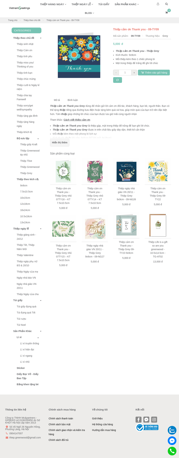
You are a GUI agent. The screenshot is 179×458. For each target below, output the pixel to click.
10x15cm (25, 197)
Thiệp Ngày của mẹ (27, 271)
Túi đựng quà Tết (26, 312)
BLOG (89, 13)
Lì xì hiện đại (27, 349)
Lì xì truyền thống (29, 343)
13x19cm (25, 222)
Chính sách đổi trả (58, 440)
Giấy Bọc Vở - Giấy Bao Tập (28, 376)
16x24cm (25, 210)
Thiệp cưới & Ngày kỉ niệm (28, 87)
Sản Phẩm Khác (22, 331)
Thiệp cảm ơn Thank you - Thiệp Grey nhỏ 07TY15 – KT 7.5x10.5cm (63, 253)
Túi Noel (21, 324)
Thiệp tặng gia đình (27, 115)
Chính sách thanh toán (61, 418)
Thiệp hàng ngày (53, 4)
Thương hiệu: (153, 35)
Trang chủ (13, 20)
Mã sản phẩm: (121, 35)
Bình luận (73, 100)
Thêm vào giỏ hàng (154, 72)
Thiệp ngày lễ (82, 4)
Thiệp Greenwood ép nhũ (30, 152)
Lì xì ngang (26, 355)
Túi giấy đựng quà (26, 306)
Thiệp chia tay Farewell (24, 97)
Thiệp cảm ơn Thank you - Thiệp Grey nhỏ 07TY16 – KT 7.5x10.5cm (63, 195)
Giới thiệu (97, 418)
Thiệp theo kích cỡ (27, 179)
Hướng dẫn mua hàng (104, 430)
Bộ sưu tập (23, 138)
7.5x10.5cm (26, 191)
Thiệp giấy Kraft (28, 144)
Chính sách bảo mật (60, 424)
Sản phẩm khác (127, 4)
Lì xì (19, 337)
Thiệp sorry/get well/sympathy (25, 107)
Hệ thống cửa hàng (102, 424)
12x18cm (25, 203)
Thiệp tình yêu (24, 56)
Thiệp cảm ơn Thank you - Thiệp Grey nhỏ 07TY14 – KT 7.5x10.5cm (94, 195)
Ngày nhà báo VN (26, 277)
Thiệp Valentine (25, 255)
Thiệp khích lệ (24, 132)
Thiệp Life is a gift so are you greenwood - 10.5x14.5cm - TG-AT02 (157, 249)
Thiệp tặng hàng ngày (25, 123)
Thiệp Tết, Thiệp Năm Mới (25, 247)
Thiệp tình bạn (24, 72)
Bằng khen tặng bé (28, 384)
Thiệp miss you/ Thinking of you (25, 64)
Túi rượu (21, 318)
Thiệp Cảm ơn (24, 50)
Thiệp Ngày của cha (28, 294)
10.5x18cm (26, 216)
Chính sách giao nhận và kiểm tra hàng (67, 432)
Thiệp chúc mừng (26, 78)
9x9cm (23, 185)
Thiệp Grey (26, 173)
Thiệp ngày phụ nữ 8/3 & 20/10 (27, 263)
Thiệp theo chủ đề (32, 20)
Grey (165, 35)
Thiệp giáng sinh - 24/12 (26, 236)
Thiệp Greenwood (30, 167)
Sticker (21, 368)
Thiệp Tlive (26, 160)
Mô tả (57, 100)
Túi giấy (104, 4)
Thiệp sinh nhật (25, 44)
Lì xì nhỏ (25, 361)
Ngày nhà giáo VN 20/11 (27, 286)
